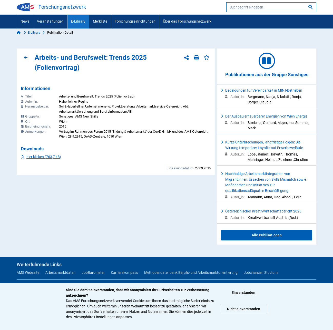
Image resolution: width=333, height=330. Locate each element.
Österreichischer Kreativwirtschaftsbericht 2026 (263, 211)
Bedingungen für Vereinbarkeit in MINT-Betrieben (263, 90)
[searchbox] (271, 7)
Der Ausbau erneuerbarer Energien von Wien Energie (266, 116)
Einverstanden (243, 292)
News (25, 21)
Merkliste (100, 21)
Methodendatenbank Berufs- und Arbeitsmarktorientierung (191, 272)
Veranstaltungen (50, 21)
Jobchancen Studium (261, 272)
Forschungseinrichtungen (135, 21)
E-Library (78, 21)
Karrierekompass (124, 272)
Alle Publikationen (267, 235)
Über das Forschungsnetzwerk (187, 21)
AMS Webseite (28, 272)
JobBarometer (93, 272)
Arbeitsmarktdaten (60, 272)
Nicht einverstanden (243, 309)
